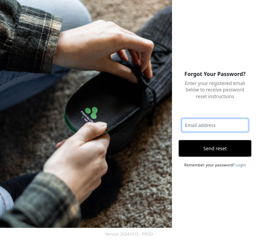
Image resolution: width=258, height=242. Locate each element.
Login (240, 164)
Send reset (215, 148)
